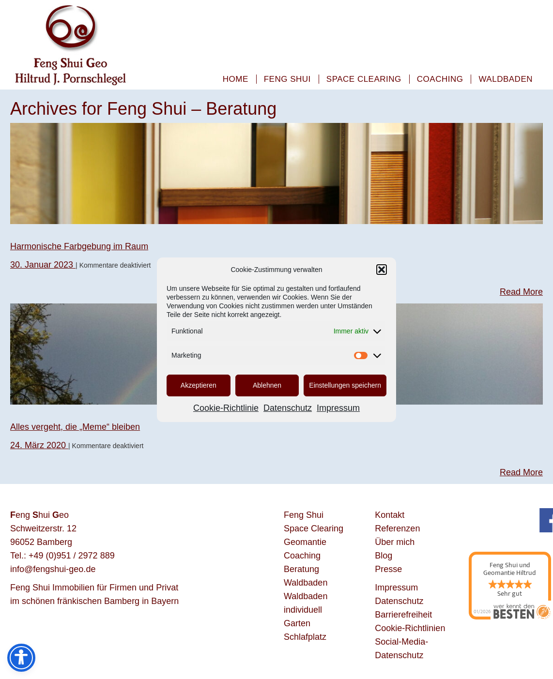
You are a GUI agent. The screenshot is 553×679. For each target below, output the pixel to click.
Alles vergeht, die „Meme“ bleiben (75, 427)
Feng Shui (287, 79)
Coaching (440, 79)
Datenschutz (287, 408)
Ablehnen (267, 385)
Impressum (338, 408)
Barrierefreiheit (403, 614)
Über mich (395, 542)
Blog (383, 555)
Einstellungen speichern (345, 385)
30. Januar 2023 (43, 265)
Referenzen (397, 528)
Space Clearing (363, 79)
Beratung (301, 569)
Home (235, 79)
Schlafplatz (305, 637)
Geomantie (305, 542)
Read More (521, 292)
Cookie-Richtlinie (226, 408)
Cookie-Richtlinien (410, 628)
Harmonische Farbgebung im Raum (79, 246)
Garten (297, 623)
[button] (381, 269)
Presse (388, 569)
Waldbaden (505, 79)
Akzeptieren (198, 385)
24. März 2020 (39, 445)
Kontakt (389, 515)
